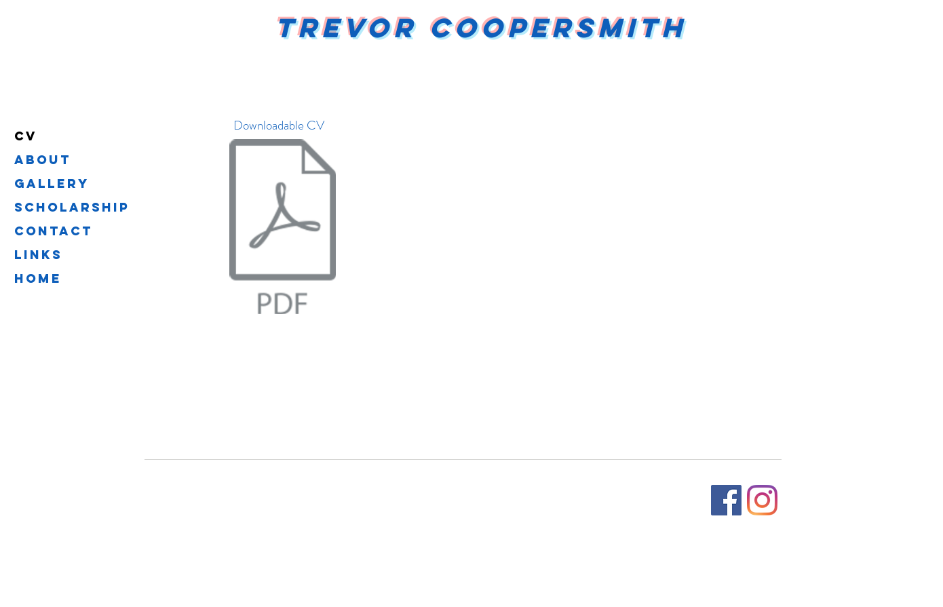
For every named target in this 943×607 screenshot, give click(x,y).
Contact (53, 231)
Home (38, 278)
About (42, 160)
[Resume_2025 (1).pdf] (282, 228)
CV (25, 136)
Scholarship (72, 207)
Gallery (52, 183)
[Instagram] (762, 500)
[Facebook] (726, 500)
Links (38, 254)
